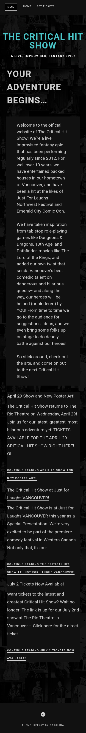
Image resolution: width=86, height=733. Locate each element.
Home (27, 6)
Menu (11, 7)
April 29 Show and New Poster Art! (40, 396)
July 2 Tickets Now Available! (35, 584)
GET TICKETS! (46, 6)
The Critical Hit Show (43, 41)
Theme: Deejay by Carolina (43, 725)
